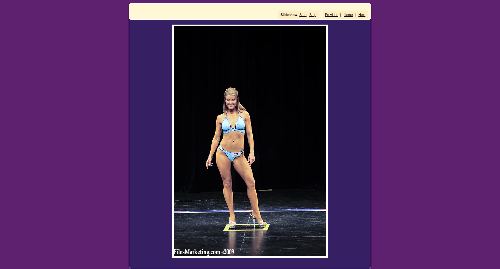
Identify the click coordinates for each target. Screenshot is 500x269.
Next (361, 15)
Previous (331, 15)
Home (348, 15)
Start (303, 15)
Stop (312, 15)
